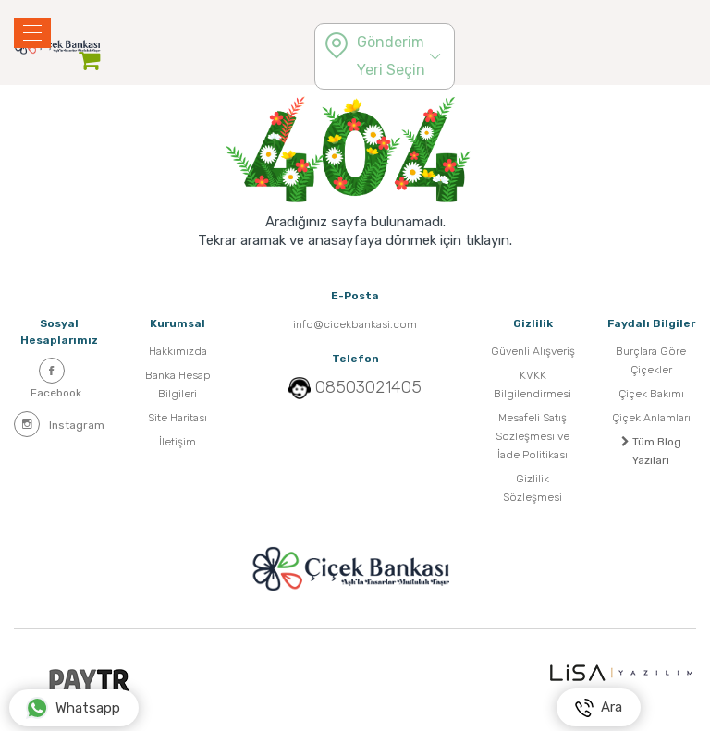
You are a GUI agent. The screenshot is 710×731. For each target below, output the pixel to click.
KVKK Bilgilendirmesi (532, 384)
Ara (598, 708)
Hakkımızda (178, 351)
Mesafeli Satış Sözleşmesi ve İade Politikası (532, 436)
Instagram (59, 424)
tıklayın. (488, 240)
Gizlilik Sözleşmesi (532, 488)
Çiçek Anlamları (651, 417)
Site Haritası (177, 417)
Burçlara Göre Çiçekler (651, 360)
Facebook (56, 378)
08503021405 (368, 387)
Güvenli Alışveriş (533, 351)
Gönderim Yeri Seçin (391, 56)
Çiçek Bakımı (651, 393)
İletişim (177, 441)
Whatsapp (73, 708)
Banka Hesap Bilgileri (178, 384)
